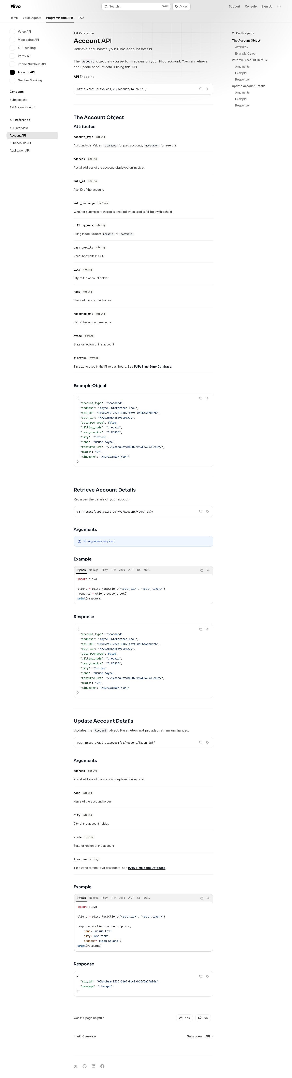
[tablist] (135, 561)
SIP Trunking (23, 47)
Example (241, 73)
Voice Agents (32, 19)
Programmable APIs (60, 19)
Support (234, 6)
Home (14, 19)
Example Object (245, 53)
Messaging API (24, 39)
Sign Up (267, 6)
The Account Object (246, 40)
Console (251, 6)
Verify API (20, 56)
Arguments (242, 66)
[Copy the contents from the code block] (200, 88)
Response (242, 79)
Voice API (20, 31)
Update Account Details (248, 86)
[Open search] (136, 6)
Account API (22, 72)
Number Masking (26, 80)
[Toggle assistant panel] (181, 6)
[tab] (81, 561)
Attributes (241, 47)
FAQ (81, 19)
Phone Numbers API (28, 64)
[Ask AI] (207, 88)
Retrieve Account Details (249, 60)
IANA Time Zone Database (152, 357)
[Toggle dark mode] (279, 6)
